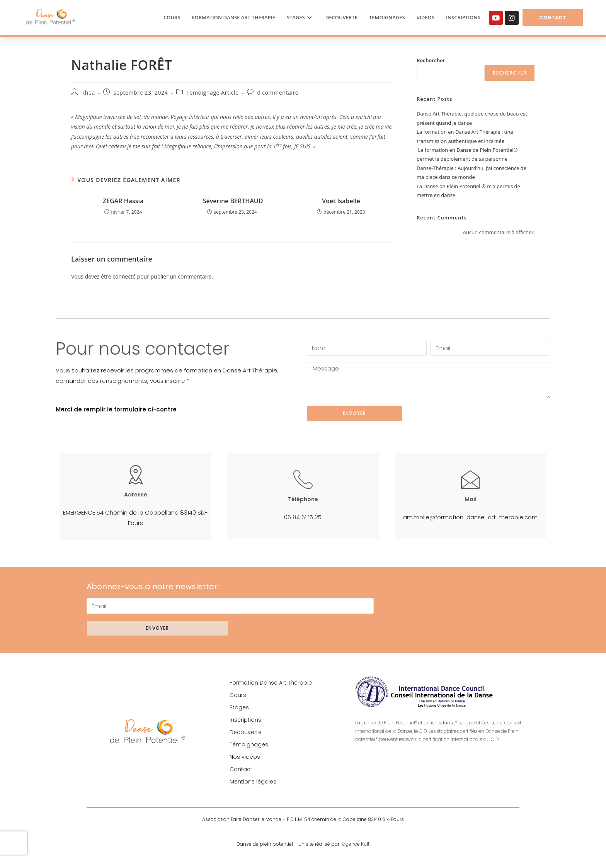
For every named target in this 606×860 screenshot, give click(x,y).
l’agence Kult (354, 844)
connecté (124, 276)
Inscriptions (463, 17)
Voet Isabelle (341, 201)
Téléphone (303, 499)
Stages (299, 18)
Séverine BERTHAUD (232, 201)
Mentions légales (253, 781)
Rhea (88, 92)
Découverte (341, 17)
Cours (171, 17)
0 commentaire (277, 92)
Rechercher (431, 60)
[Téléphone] (303, 479)
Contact (241, 769)
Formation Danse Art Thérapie (233, 17)
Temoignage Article (212, 92)
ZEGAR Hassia (123, 201)
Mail (471, 499)
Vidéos (425, 17)
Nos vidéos (245, 757)
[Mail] (470, 479)
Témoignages (387, 17)
